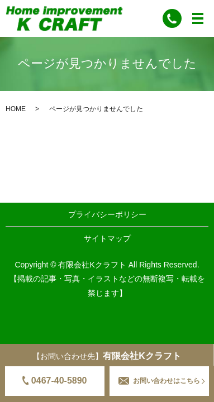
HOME (16, 109)
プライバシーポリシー (107, 214)
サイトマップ (107, 238)
